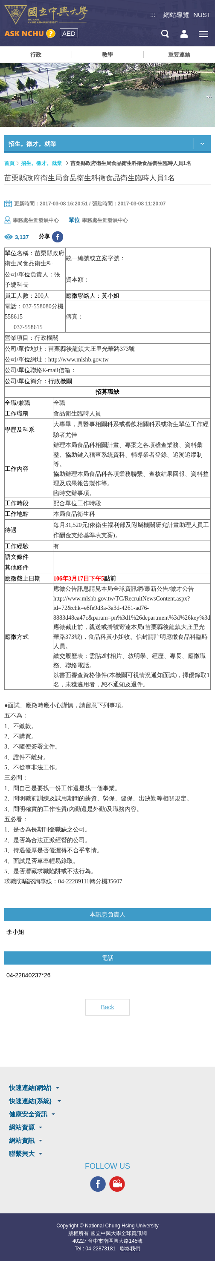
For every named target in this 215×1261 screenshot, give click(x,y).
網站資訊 (22, 1140)
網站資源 (22, 1127)
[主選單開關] (203, 33)
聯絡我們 (130, 1249)
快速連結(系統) (31, 1100)
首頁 (9, 163)
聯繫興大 (22, 1153)
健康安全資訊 (28, 1114)
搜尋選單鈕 (164, 33)
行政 (35, 54)
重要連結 (179, 54)
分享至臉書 (57, 236)
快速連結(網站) (30, 1087)
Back (107, 1007)
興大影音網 (117, 1184)
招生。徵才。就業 (41, 163)
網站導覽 (176, 14)
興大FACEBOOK (98, 1184)
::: (153, 14)
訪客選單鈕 (184, 33)
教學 (107, 54)
